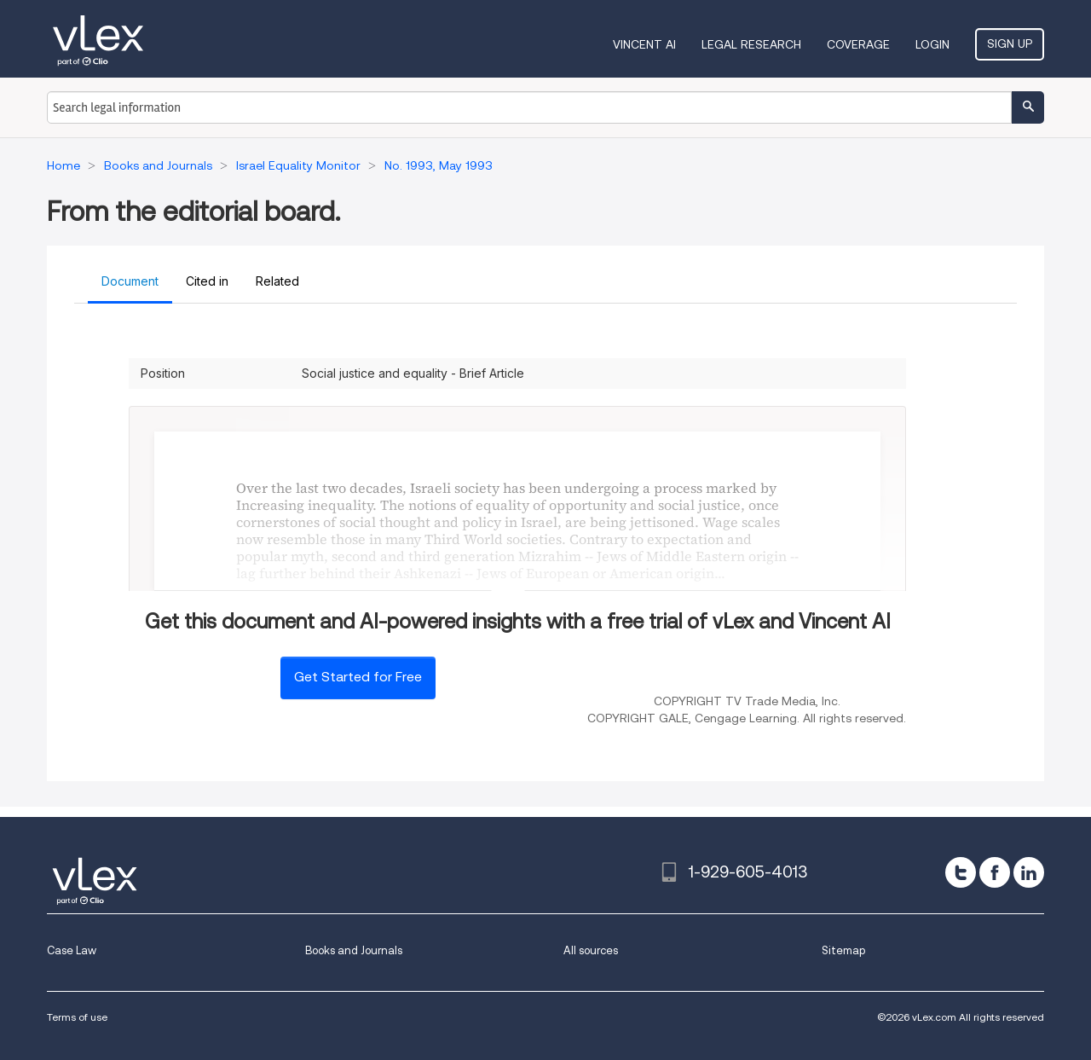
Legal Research (751, 44)
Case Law (71, 950)
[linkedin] (1028, 872)
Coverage (858, 44)
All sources (590, 950)
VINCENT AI (644, 44)
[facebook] (994, 872)
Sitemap (843, 950)
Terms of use (77, 1016)
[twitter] (960, 872)
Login (932, 44)
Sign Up (1009, 43)
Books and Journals (353, 950)
